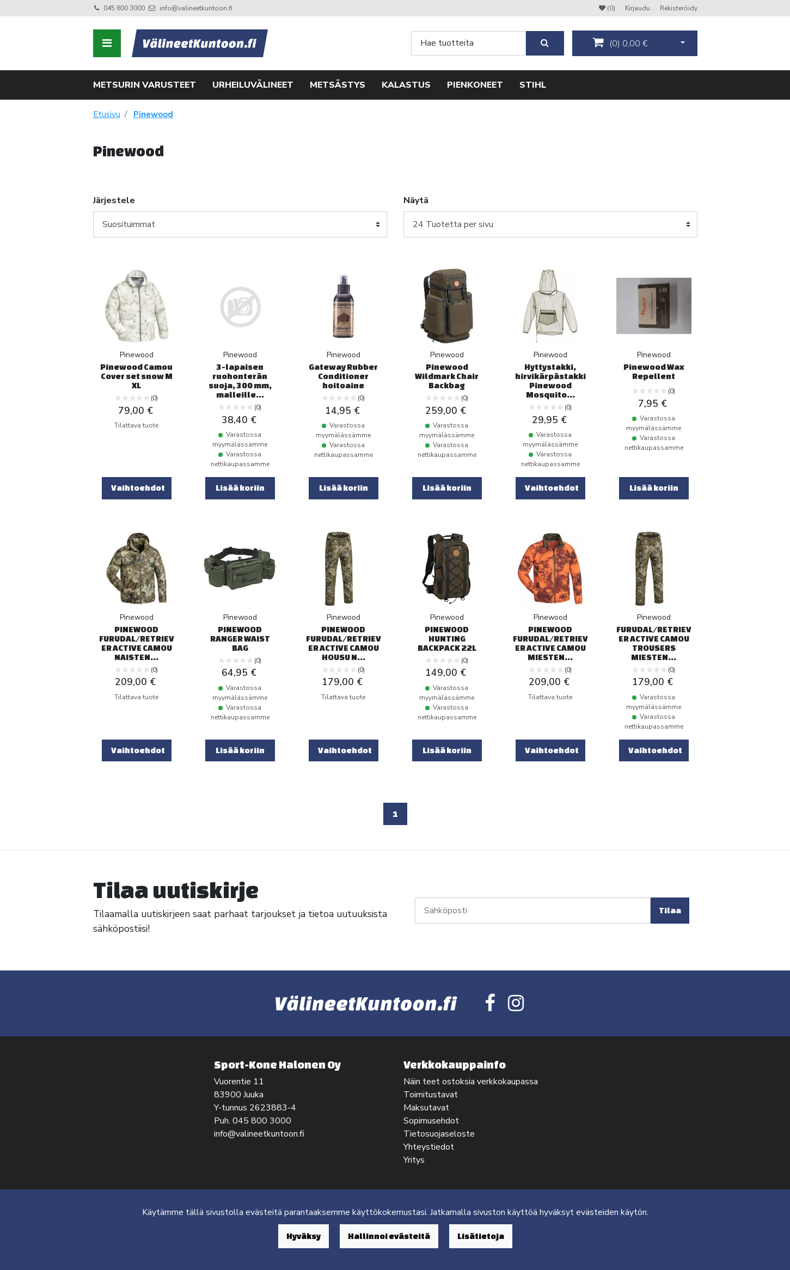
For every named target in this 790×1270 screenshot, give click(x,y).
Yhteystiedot (428, 1147)
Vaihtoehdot (138, 487)
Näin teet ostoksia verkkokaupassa (470, 1082)
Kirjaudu (638, 8)
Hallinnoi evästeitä (389, 1236)
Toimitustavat (430, 1095)
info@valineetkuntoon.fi (196, 8)
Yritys (414, 1160)
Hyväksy (303, 1236)
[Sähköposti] (533, 910)
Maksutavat (426, 1108)
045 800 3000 (124, 8)
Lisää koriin (240, 487)
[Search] (468, 43)
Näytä (415, 200)
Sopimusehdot (431, 1121)
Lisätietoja (480, 1236)
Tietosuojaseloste (439, 1134)
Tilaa (670, 910)
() (620, 43)
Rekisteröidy (678, 8)
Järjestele (114, 200)
